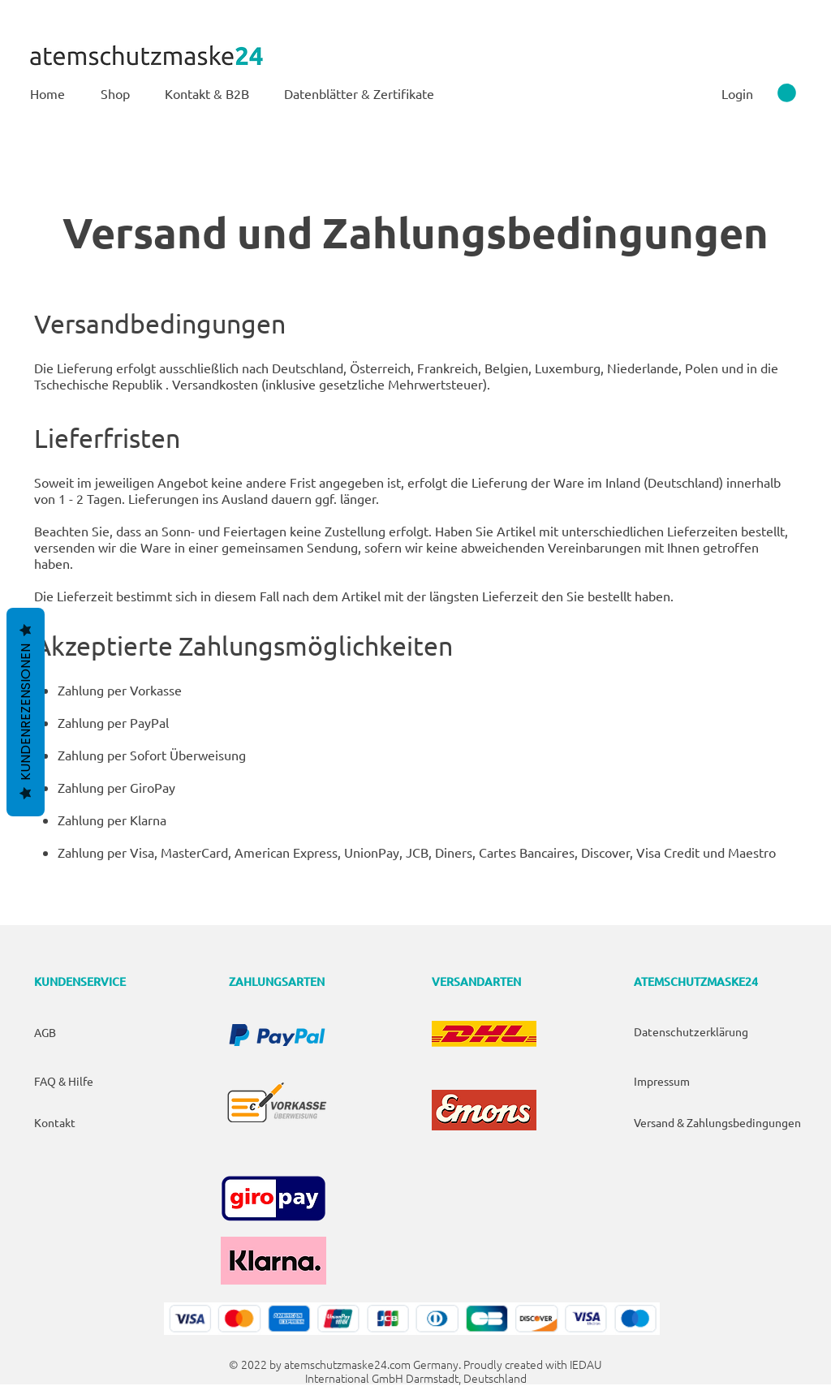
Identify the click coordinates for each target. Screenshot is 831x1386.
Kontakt (54, 1122)
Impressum (662, 1081)
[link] (786, 93)
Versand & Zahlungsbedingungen (717, 1122)
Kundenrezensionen (25, 712)
